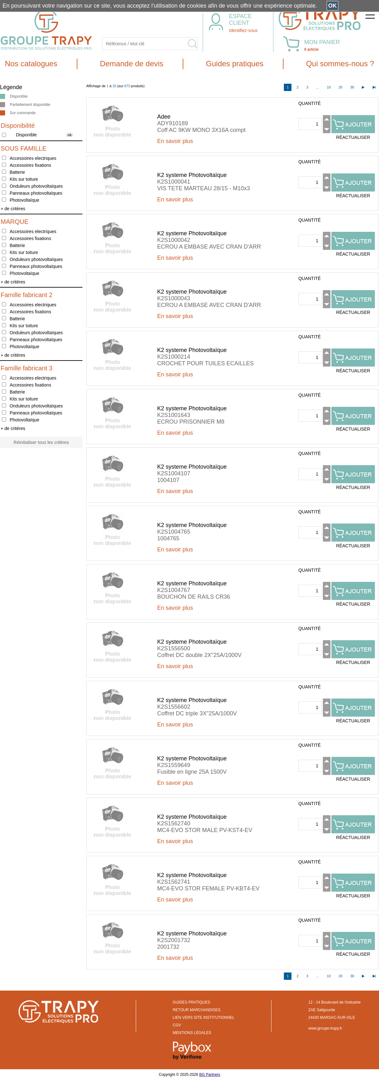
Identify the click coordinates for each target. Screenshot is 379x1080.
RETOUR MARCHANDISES (196, 1010)
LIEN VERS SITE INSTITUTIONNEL (204, 1017)
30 (352, 87)
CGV (177, 1025)
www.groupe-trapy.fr (325, 1028)
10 (329, 87)
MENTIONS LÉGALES (192, 1033)
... (317, 87)
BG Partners (209, 1074)
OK (332, 6)
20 (340, 87)
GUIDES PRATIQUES (191, 1002)
